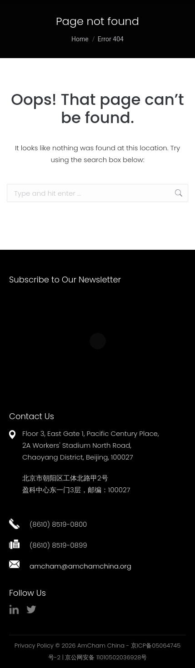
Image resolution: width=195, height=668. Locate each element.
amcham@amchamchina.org (80, 566)
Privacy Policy (34, 645)
